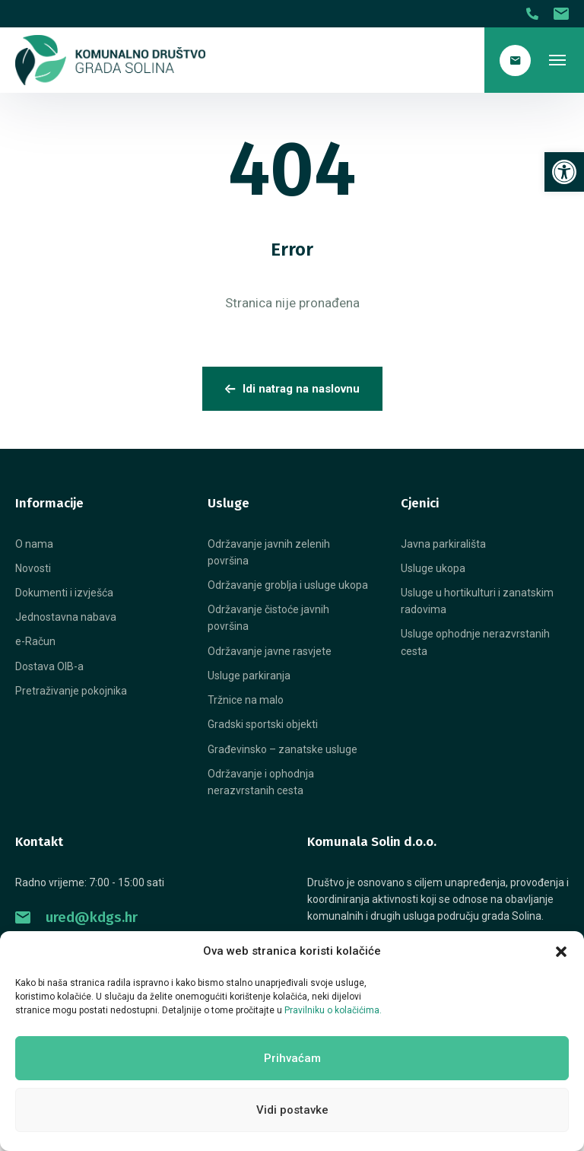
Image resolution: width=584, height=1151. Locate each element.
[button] (561, 951)
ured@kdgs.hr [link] (76, 917)
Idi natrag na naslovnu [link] (292, 389)
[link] (564, 172)
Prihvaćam (292, 1058)
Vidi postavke (292, 1110)
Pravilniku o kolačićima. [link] (333, 1010)
